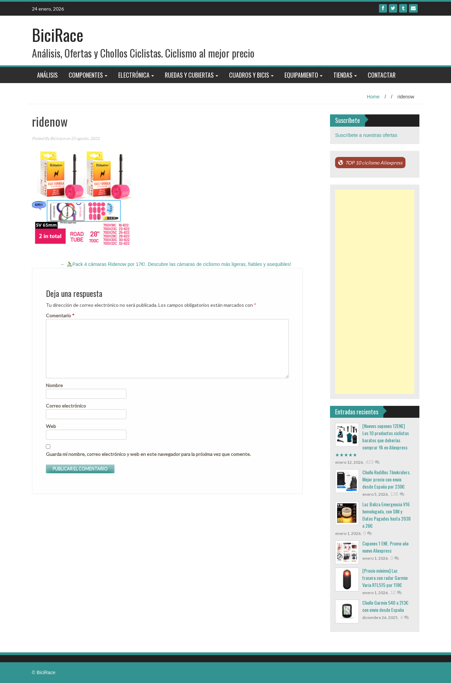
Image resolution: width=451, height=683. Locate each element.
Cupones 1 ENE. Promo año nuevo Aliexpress (385, 547)
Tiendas (342, 74)
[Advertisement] (374, 292)
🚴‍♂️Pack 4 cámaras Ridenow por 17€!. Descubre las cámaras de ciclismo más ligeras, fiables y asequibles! (175, 264)
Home (373, 96)
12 (396, 592)
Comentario (60, 315)
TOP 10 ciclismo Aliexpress (373, 162)
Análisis (47, 74)
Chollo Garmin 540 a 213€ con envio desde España (385, 606)
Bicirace (57, 138)
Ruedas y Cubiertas (189, 74)
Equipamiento (301, 74)
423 (373, 462)
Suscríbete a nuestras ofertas (366, 135)
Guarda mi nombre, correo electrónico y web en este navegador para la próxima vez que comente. (148, 454)
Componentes (86, 74)
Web (51, 426)
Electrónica (134, 74)
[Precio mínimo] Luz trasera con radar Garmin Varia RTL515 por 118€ (384, 577)
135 (397, 494)
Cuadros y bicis (249, 74)
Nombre (54, 385)
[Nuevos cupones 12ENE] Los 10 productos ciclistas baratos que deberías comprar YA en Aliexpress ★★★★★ (372, 440)
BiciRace (57, 34)
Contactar (382, 74)
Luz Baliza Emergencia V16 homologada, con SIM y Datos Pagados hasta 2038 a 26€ (386, 515)
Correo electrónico (66, 406)
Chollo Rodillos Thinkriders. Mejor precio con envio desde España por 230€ (386, 479)
